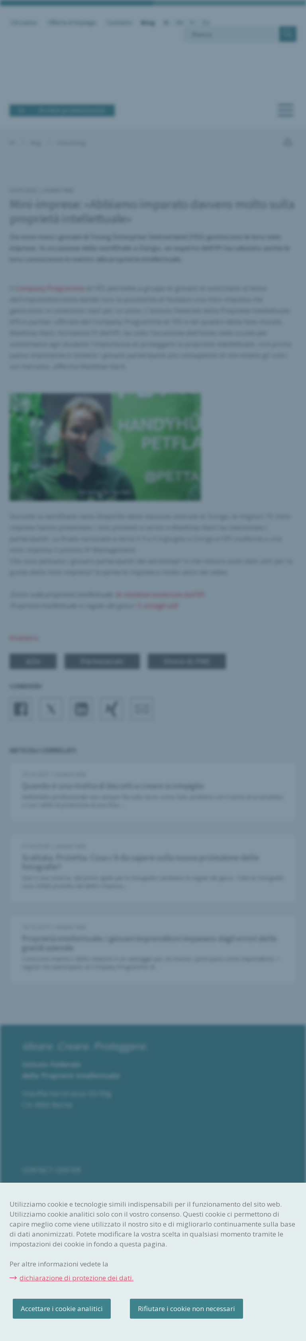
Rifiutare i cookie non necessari (186, 1308)
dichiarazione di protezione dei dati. (76, 1277)
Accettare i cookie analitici (62, 1308)
